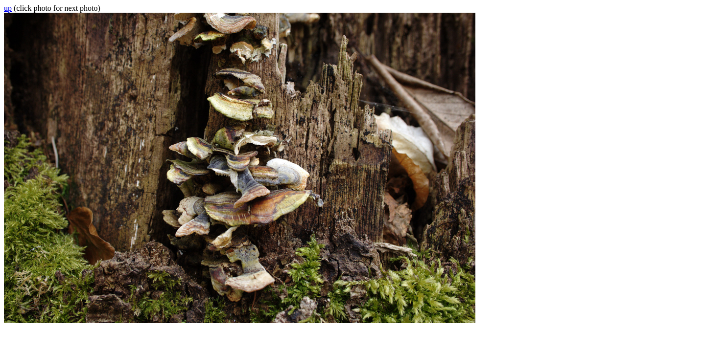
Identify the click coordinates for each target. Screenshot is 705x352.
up (8, 8)
